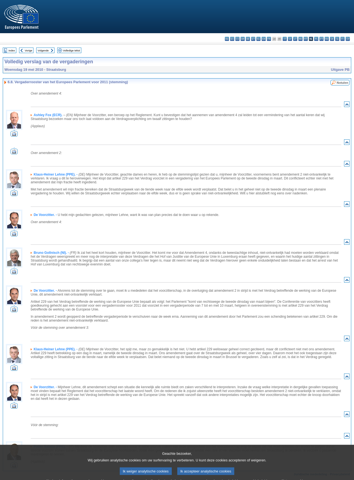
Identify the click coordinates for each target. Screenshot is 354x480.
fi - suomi (342, 39)
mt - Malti (306, 39)
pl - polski (316, 39)
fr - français (269, 39)
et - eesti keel (253, 39)
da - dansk (243, 39)
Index (12, 50)
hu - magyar (300, 39)
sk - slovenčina (332, 39)
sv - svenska (348, 39)
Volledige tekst (71, 50)
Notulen (342, 82)
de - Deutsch (248, 39)
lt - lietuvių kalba (295, 39)
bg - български (227, 39)
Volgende (43, 50)
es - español (232, 39)
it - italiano (285, 39)
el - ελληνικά (258, 39)
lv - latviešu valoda (290, 39)
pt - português (321, 39)
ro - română (327, 39)
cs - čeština (237, 39)
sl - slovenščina (337, 39)
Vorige (28, 50)
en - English (264, 39)
